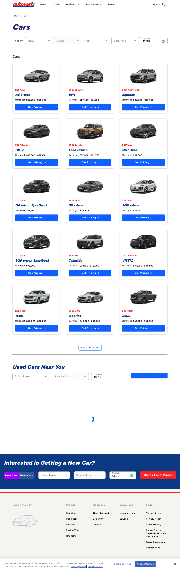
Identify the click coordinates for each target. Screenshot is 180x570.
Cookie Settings (122, 563)
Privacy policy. (78, 566)
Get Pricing (37, 107)
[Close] (174, 563)
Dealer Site (99, 518)
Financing (71, 535)
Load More (90, 348)
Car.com (124, 518)
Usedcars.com (127, 513)
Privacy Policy (153, 518)
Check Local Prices (158, 476)
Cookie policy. (95, 566)
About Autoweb (101, 513)
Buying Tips (72, 530)
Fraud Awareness (155, 541)
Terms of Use (153, 513)
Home (15, 16)
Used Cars (26, 476)
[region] (90, 564)
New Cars (11, 476)
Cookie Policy (153, 524)
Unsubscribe (153, 547)
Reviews (70, 524)
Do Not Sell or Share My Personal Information (156, 533)
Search (149, 376)
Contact (97, 524)
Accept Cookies (145, 563)
